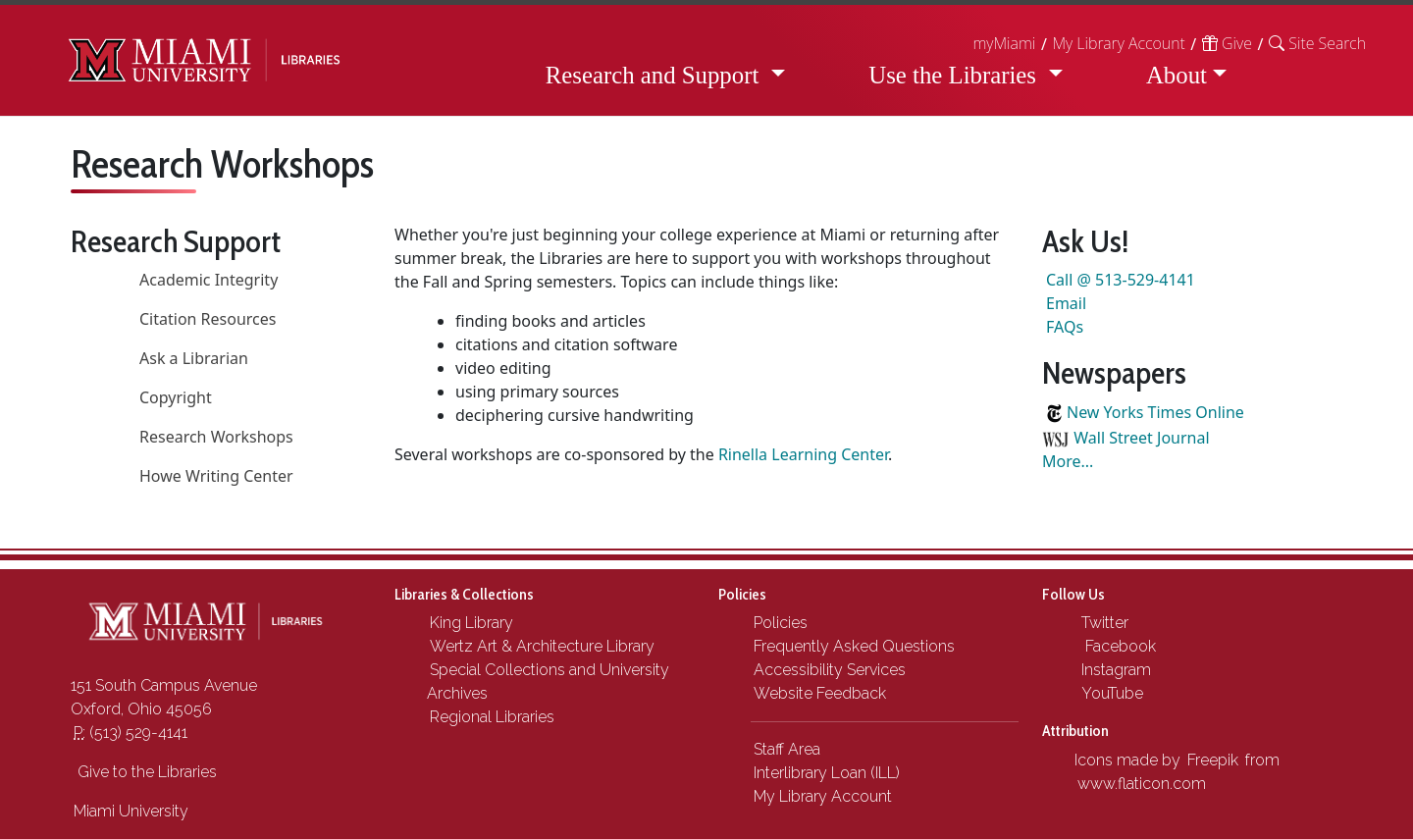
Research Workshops (216, 436)
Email (1066, 303)
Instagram (1114, 669)
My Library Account (1118, 43)
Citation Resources (208, 319)
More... (1067, 461)
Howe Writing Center (216, 476)
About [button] (1176, 75)
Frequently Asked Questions (854, 646)
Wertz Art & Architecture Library (542, 646)
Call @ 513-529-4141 (1120, 279)
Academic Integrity (208, 279)
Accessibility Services (830, 669)
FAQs (1064, 327)
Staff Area (787, 749)
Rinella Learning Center (803, 454)
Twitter (1102, 622)
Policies (781, 622)
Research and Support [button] (655, 75)
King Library (471, 622)
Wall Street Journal (1141, 437)
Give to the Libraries (145, 771)
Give (1227, 43)
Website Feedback (820, 693)
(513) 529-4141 (130, 732)
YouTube (1110, 693)
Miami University (131, 811)
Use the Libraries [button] (955, 75)
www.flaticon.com (1141, 783)
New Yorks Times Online (1155, 412)
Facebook (1116, 646)
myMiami (1003, 43)
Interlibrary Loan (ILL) (827, 772)
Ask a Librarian (193, 358)
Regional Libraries (492, 717)
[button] (1317, 43)
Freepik (1212, 760)
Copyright (175, 397)
